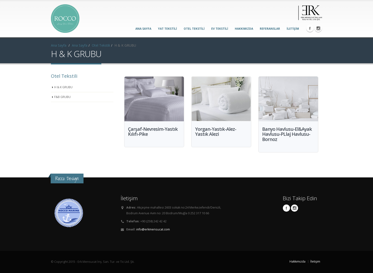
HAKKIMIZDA (244, 29)
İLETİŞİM (293, 29)
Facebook (310, 28)
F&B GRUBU (62, 97)
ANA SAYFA (143, 29)
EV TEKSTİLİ (219, 29)
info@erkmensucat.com (153, 229)
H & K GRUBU (63, 87)
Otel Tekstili (101, 45)
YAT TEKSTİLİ (167, 29)
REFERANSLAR (270, 29)
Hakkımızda (297, 261)
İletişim (315, 261)
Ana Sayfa (58, 45)
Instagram (318, 28)
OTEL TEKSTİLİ (194, 29)
